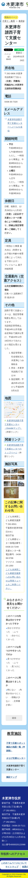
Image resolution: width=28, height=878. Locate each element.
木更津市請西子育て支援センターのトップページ (13, 449)
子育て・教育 (8, 21)
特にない (11, 690)
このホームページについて (14, 863)
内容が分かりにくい (14, 693)
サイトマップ (11, 867)
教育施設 (23, 21)
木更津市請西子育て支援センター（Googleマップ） (13, 424)
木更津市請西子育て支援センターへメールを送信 (14, 125)
